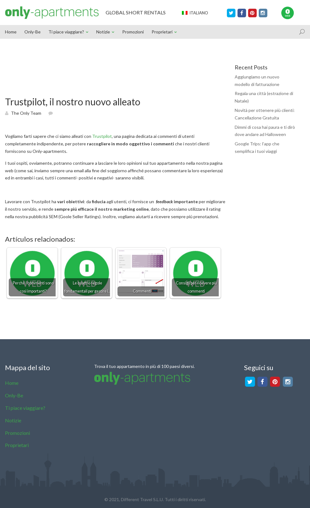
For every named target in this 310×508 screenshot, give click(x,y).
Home (11, 31)
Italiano (195, 12)
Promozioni (133, 31)
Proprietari (162, 31)
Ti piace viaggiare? (66, 31)
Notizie (103, 31)
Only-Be (32, 31)
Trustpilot (102, 136)
